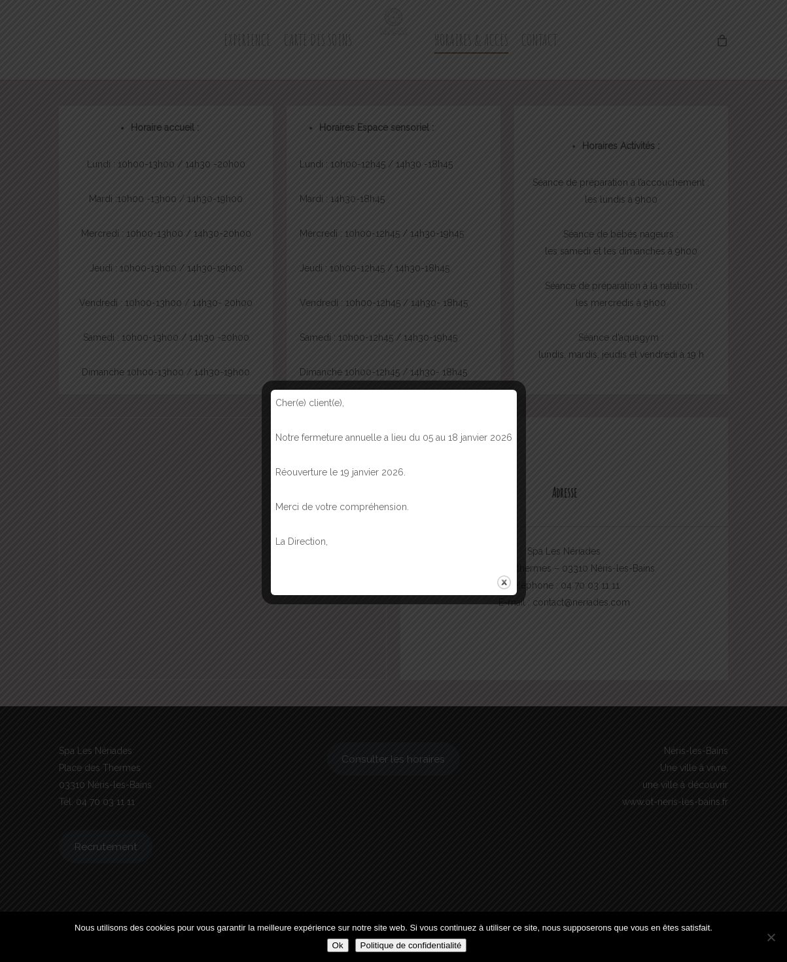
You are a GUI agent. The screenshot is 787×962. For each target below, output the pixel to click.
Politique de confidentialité (411, 945)
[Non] (770, 937)
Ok (337, 945)
